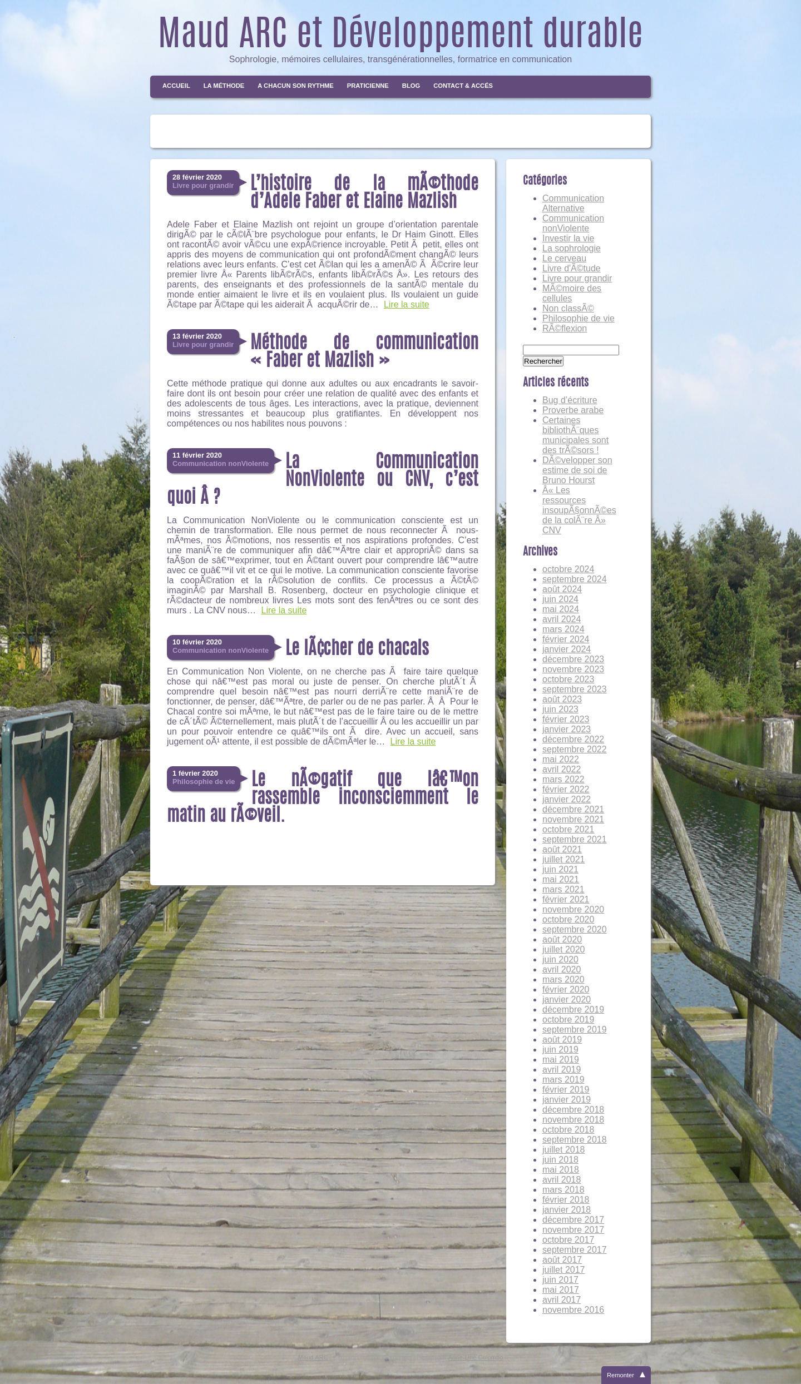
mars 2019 (563, 1079)
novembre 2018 (573, 1119)
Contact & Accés (463, 85)
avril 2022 (561, 769)
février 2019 (566, 1089)
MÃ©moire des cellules (571, 293)
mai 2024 (560, 609)
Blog (411, 85)
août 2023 (562, 699)
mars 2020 (563, 979)
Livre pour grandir (577, 278)
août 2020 (562, 939)
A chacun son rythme (296, 85)
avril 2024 (561, 619)
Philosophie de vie (578, 318)
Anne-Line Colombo (475, 1357)
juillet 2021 (563, 859)
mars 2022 (563, 779)
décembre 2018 (573, 1109)
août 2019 (562, 1039)
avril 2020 (561, 969)
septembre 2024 (574, 579)
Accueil (176, 85)
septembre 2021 (574, 839)
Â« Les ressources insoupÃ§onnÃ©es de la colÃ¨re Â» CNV (579, 510)
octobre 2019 (568, 1019)
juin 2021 (560, 869)
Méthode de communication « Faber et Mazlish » (364, 352)
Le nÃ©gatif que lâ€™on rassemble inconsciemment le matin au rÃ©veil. (322, 798)
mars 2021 (563, 889)
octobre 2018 (568, 1129)
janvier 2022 (566, 799)
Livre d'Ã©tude (571, 268)
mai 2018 (560, 1169)
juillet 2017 (563, 1269)
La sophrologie (571, 248)
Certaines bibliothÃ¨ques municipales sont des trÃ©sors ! (575, 435)
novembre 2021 (573, 819)
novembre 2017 (573, 1229)
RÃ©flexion (564, 328)
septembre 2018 (574, 1139)
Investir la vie (568, 238)
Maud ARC (313, 1357)
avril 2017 (561, 1299)
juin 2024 (560, 599)
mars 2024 (563, 629)
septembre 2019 (574, 1029)
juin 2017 (560, 1279)
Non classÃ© (568, 308)
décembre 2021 (573, 809)
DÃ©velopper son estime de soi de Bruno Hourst (577, 470)
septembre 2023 (574, 689)
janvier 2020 (566, 999)
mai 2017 (560, 1289)
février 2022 (566, 789)
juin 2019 (560, 1049)
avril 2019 (561, 1069)
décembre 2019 (573, 1009)
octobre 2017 (568, 1239)
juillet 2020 (563, 949)
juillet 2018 (563, 1149)
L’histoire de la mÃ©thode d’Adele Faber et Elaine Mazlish (364, 193)
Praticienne (368, 85)
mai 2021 (560, 879)
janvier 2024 (566, 649)
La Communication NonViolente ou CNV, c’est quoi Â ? (322, 480)
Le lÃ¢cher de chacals (357, 649)
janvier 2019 (566, 1099)
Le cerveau (564, 258)
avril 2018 (561, 1179)
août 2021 (562, 849)
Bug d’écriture (569, 400)
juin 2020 (560, 959)
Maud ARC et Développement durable (400, 36)
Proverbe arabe (573, 410)
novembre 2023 (573, 669)
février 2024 (566, 639)
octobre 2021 (568, 829)
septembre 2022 (574, 749)
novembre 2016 (573, 1309)
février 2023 (566, 719)
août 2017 (562, 1259)
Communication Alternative (573, 203)
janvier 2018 (566, 1209)
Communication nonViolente (573, 223)
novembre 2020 (573, 909)
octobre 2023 (568, 679)
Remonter (620, 1375)
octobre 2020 (568, 919)
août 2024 (562, 589)
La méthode (224, 85)
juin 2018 (560, 1159)
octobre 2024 (568, 569)
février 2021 (566, 899)
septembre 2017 (574, 1249)
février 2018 (566, 1199)
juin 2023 (560, 709)
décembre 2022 (573, 739)
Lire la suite (406, 304)
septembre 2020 (574, 929)
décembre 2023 (573, 659)
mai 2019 (560, 1059)
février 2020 (566, 989)
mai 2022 (560, 759)
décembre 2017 (573, 1219)
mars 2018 (563, 1189)
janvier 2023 (566, 729)
